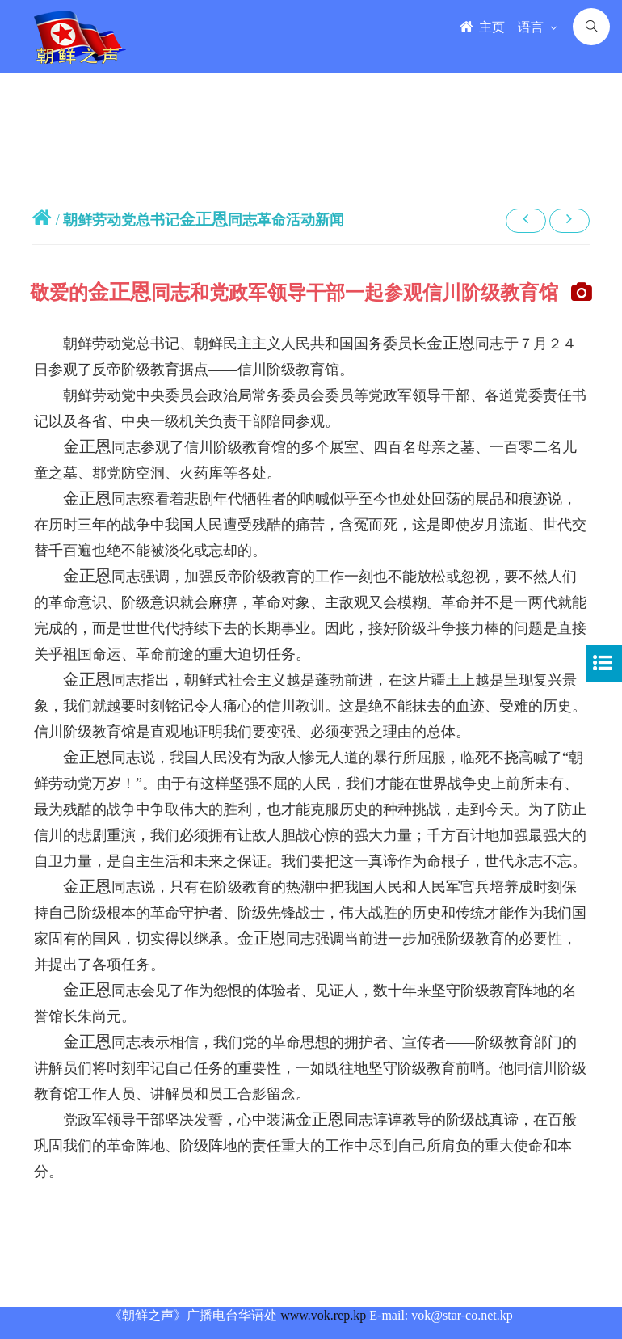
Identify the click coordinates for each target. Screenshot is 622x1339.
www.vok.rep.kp (323, 1315)
